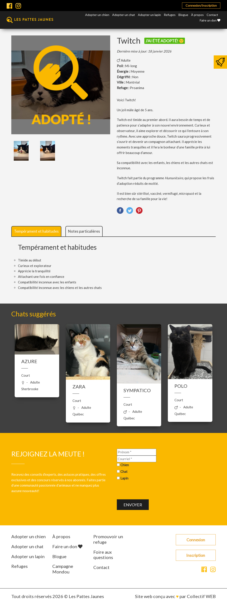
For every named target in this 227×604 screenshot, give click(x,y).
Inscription (195, 555)
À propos (197, 15)
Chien (124, 465)
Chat (123, 471)
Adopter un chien (97, 15)
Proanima (137, 88)
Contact (212, 15)
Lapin (124, 478)
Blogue (183, 15)
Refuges (170, 15)
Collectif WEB (201, 596)
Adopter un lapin (149, 15)
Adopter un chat (123, 15)
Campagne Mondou (62, 568)
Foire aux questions (103, 554)
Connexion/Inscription (201, 5)
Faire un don (210, 20)
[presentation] (150, 490)
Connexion (195, 539)
